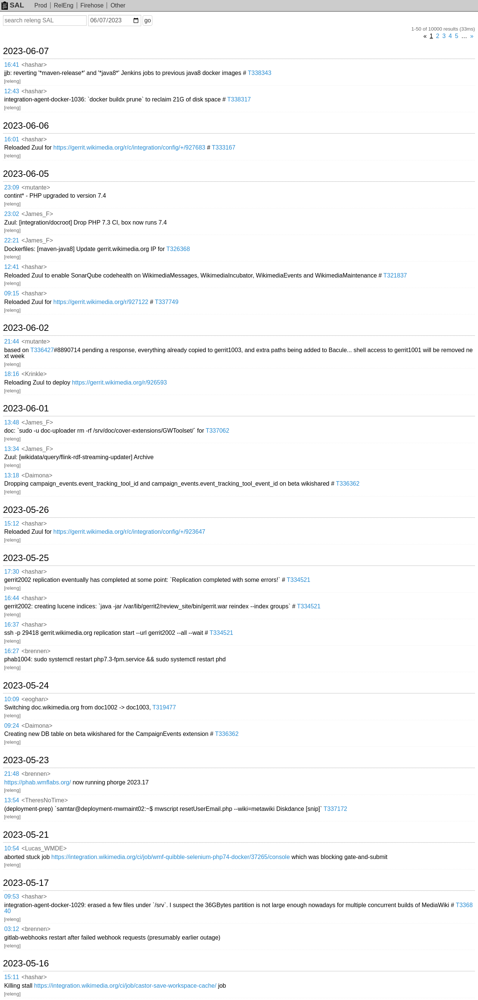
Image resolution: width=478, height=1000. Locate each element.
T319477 (164, 707)
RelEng (63, 5)
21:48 (11, 774)
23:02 (11, 214)
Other (118, 5)
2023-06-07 (26, 51)
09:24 (11, 725)
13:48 (11, 422)
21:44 (11, 341)
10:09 (11, 699)
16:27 (11, 651)
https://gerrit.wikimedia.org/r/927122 (100, 302)
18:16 (11, 374)
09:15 (11, 293)
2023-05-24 (26, 686)
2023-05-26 (26, 510)
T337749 (167, 302)
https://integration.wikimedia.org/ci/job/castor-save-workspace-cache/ (125, 985)
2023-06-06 (26, 126)
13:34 (11, 449)
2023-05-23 (26, 760)
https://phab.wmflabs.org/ (37, 782)
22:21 (11, 240)
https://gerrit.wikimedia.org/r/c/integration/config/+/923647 (129, 532)
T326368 (178, 249)
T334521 (298, 580)
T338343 (259, 73)
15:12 (11, 523)
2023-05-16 (26, 963)
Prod (40, 5)
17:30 (11, 571)
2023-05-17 (26, 883)
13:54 (11, 800)
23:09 (11, 187)
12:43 (11, 91)
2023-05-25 (26, 558)
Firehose (91, 5)
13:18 (11, 475)
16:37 (11, 624)
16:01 (11, 139)
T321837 (395, 275)
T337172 (335, 809)
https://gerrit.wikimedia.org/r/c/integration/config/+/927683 (129, 147)
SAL (12, 5)
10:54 (11, 848)
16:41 (11, 65)
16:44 (11, 598)
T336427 (42, 350)
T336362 (347, 483)
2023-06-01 (26, 408)
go (147, 20)
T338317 (239, 99)
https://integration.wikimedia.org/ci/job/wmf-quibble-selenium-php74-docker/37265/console (170, 857)
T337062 (217, 430)
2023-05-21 (26, 835)
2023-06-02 (26, 328)
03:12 (11, 929)
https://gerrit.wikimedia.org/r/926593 (119, 382)
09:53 (11, 896)
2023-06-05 (26, 174)
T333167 (223, 147)
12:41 (11, 267)
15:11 (11, 977)
